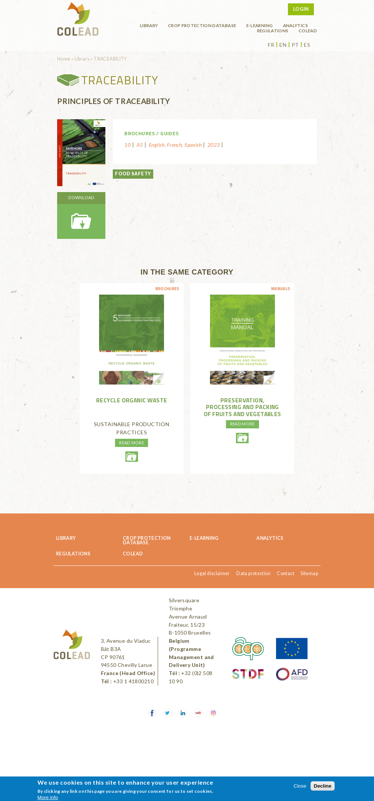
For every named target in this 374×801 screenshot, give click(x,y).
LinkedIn (182, 713)
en (282, 45)
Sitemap (309, 573)
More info (47, 797)
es (307, 45)
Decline (322, 786)
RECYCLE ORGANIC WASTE (131, 400)
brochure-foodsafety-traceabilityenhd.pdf (81, 215)
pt (295, 45)
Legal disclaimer (212, 573)
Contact (285, 573)
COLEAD (308, 30)
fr (271, 45)
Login (301, 9)
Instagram (213, 713)
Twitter (167, 713)
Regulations (273, 30)
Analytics (295, 25)
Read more (131, 442)
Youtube (198, 713)
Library (149, 25)
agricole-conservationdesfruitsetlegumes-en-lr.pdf (242, 438)
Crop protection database (202, 25)
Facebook (152, 713)
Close (299, 786)
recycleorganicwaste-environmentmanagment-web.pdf (131, 456)
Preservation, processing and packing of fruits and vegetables (242, 407)
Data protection (253, 573)
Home (63, 59)
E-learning (259, 25)
